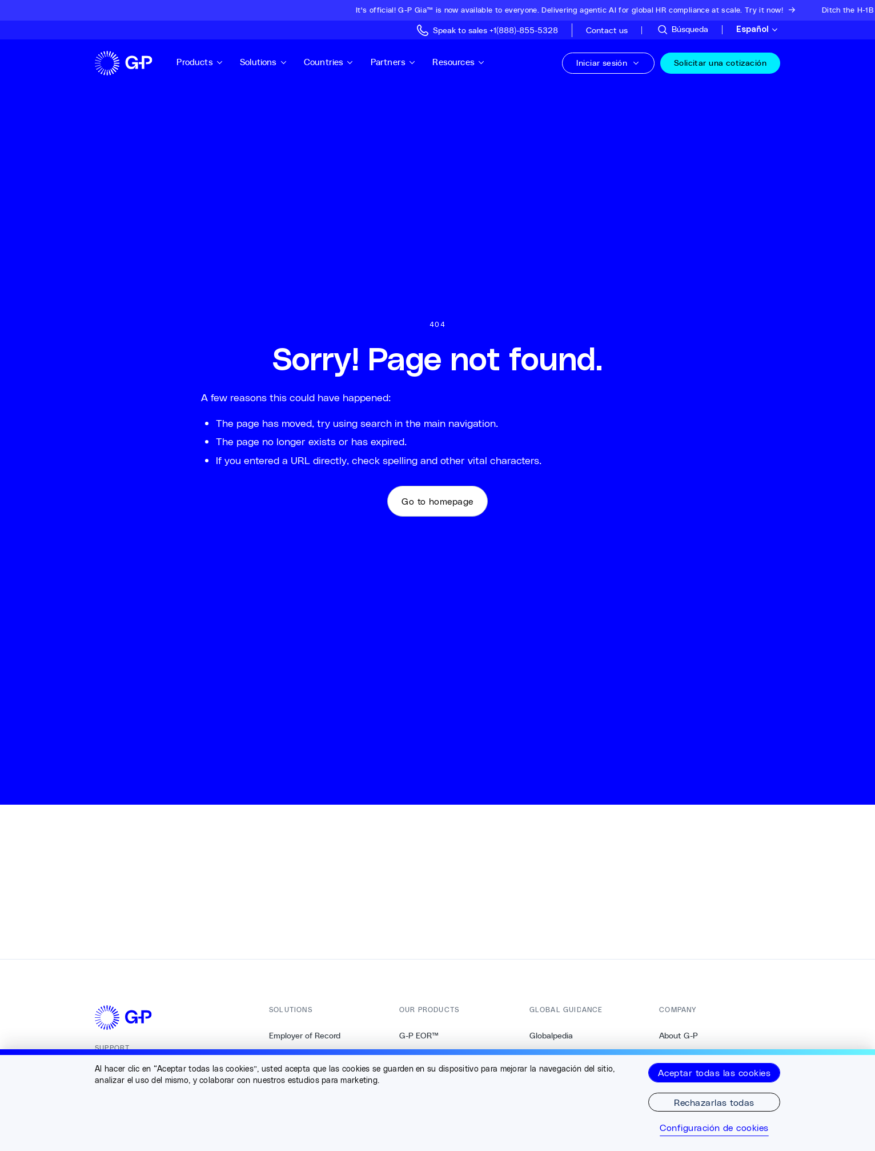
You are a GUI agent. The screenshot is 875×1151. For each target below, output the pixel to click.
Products (199, 62)
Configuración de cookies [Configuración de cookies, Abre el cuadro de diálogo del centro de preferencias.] (714, 1127)
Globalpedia (551, 1035)
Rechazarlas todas (714, 1102)
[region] (437, 1100)
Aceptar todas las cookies (714, 1072)
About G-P (678, 1035)
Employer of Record (304, 1035)
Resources (458, 62)
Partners (393, 62)
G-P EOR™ (419, 1035)
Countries (329, 62)
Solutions (263, 62)
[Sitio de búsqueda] (682, 29)
